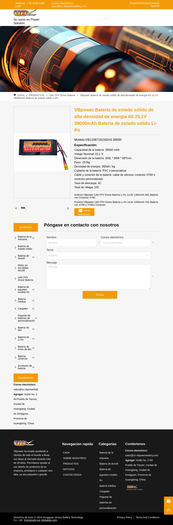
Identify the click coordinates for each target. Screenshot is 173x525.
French (154, 3)
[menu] (106, 18)
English (134, 3)
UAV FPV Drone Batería (62, 95)
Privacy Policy (124, 517)
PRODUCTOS (36, 95)
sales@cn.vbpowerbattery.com (30, 389)
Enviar (100, 294)
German (144, 3)
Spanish (155, 6)
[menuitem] (106, 18)
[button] (106, 18)
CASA (21, 95)
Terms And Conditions (147, 517)
